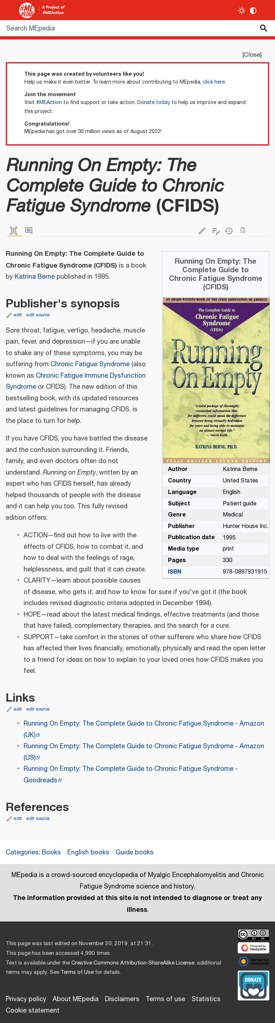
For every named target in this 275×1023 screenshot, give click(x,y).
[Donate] (253, 984)
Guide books (135, 853)
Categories (22, 853)
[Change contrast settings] (253, 10)
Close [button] (252, 55)
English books (88, 853)
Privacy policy (26, 999)
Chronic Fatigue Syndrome (90, 364)
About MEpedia (75, 999)
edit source (38, 315)
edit (18, 315)
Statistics (206, 999)
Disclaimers (122, 999)
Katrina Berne (35, 277)
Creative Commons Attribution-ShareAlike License (132, 963)
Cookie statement (32, 1011)
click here (214, 82)
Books (51, 853)
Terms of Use (77, 972)
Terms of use (165, 999)
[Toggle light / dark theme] (242, 10)
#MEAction (49, 103)
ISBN (174, 571)
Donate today (153, 103)
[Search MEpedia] (137, 28)
